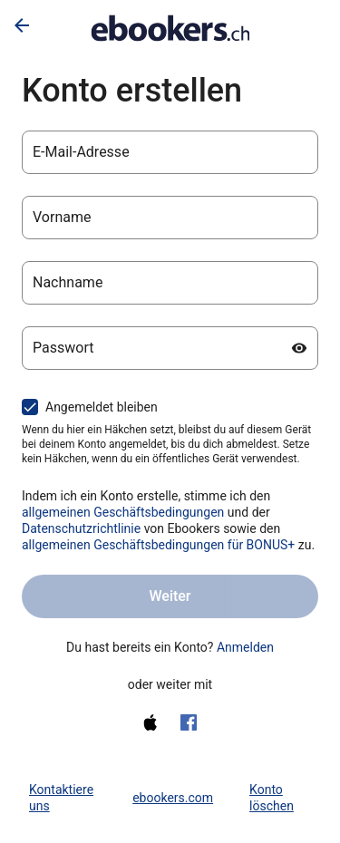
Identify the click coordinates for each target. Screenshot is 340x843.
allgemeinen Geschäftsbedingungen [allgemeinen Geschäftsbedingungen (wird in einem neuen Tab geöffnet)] (123, 512)
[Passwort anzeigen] (299, 348)
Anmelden (245, 647)
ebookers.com (172, 797)
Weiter (169, 596)
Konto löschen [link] (271, 797)
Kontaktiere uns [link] (61, 797)
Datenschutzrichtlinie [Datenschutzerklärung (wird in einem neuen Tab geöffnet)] (81, 528)
